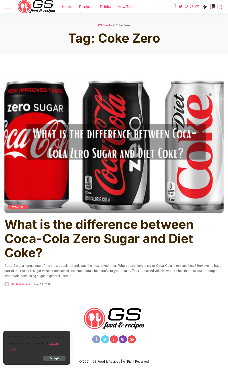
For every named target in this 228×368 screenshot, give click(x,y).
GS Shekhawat (20, 284)
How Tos (17, 206)
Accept (54, 358)
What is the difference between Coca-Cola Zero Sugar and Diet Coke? (99, 238)
